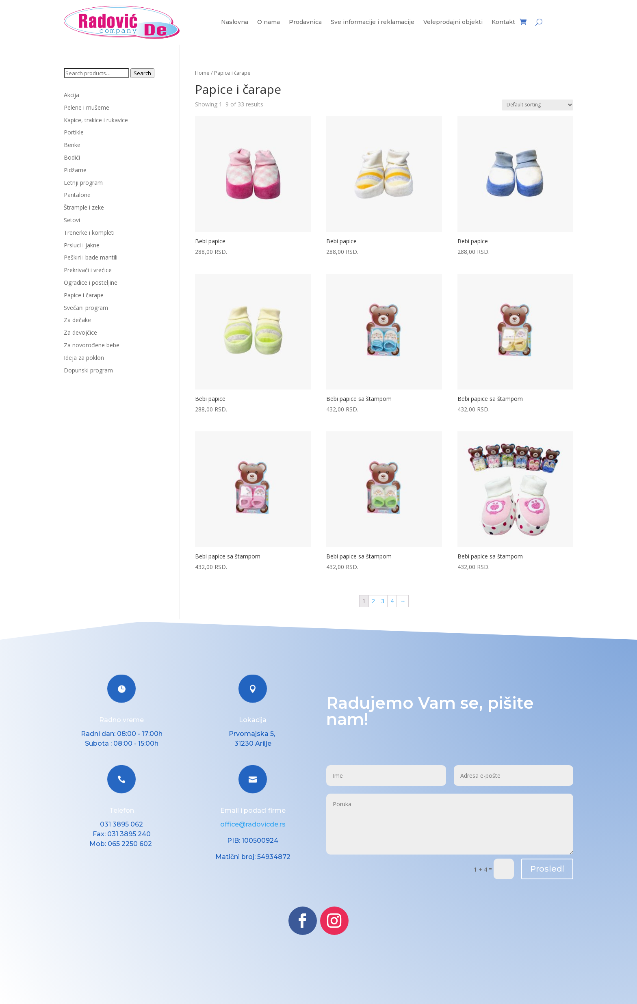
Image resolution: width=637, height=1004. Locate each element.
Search (142, 73)
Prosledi (547, 869)
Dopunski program (88, 370)
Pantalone (77, 195)
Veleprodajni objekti (453, 22)
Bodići (72, 157)
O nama (268, 22)
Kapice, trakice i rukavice (96, 120)
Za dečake (77, 320)
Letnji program (83, 182)
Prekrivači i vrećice (88, 270)
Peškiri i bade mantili (90, 257)
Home (202, 72)
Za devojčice (80, 332)
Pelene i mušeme (86, 107)
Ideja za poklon (84, 357)
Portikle (74, 132)
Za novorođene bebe (91, 345)
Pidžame (75, 170)
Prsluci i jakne (82, 245)
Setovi (72, 220)
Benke (72, 145)
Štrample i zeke (84, 207)
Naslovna (234, 22)
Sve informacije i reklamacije (372, 22)
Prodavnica (305, 22)
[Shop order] (537, 105)
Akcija (71, 95)
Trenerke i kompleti (89, 232)
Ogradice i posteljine (90, 282)
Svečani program (86, 308)
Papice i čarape (84, 295)
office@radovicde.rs (253, 824)
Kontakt (503, 22)
